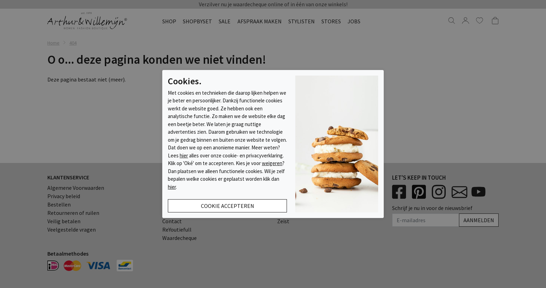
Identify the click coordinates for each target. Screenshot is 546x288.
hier (184, 155)
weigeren (272, 163)
